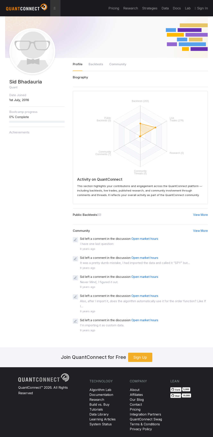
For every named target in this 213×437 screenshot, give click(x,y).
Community (117, 64)
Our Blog (137, 400)
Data (165, 8)
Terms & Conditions (145, 424)
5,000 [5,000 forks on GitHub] (186, 389)
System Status (100, 424)
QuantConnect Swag (146, 419)
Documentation (101, 395)
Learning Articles (102, 419)
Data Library (99, 414)
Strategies (149, 8)
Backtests (96, 64)
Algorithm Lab (100, 390)
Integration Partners (145, 414)
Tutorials (96, 409)
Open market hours (144, 239)
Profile (77, 64)
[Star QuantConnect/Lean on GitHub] (175, 395)
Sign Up (140, 357)
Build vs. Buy (99, 404)
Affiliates (136, 395)
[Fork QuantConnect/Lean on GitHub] (175, 389)
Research (130, 8)
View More (200, 214)
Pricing (113, 8)
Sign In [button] (201, 8)
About (134, 390)
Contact (136, 404)
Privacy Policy (141, 429)
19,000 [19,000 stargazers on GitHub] (186, 395)
